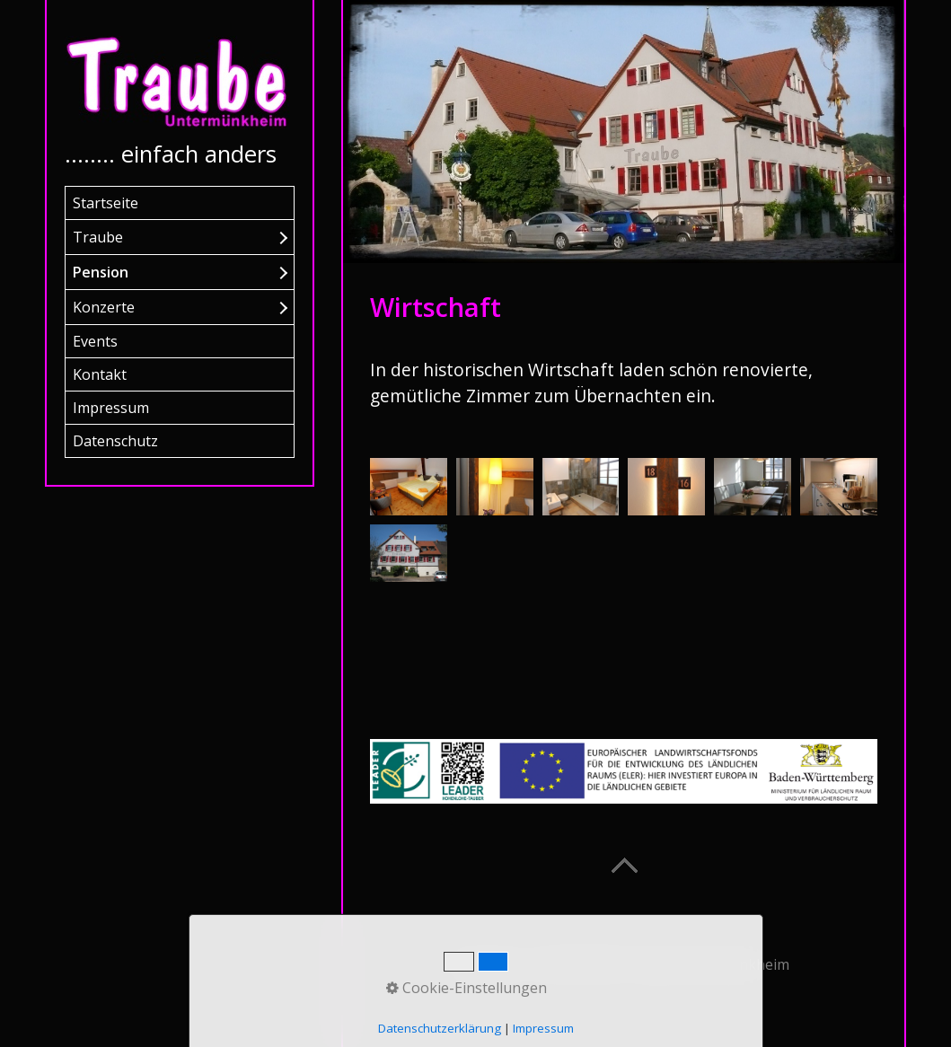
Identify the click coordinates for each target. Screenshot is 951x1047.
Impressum (111, 408)
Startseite (105, 203)
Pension (100, 272)
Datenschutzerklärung (439, 1028)
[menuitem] (180, 203)
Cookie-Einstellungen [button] (466, 988)
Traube (98, 237)
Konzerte (104, 307)
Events (95, 341)
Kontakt (100, 374)
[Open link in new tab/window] (623, 772)
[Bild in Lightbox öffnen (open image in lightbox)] (408, 486)
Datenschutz (115, 441)
